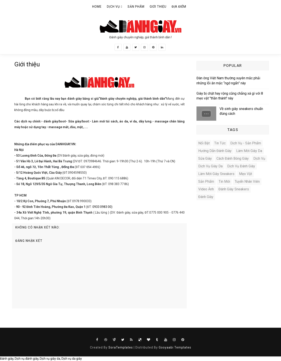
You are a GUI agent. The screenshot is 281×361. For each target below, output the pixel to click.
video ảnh (206, 189)
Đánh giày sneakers (233, 189)
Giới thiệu (158, 6)
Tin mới (224, 181)
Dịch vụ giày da (210, 166)
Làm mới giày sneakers (216, 174)
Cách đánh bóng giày (232, 158)
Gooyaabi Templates (175, 347)
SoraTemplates (120, 347)
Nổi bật (204, 143)
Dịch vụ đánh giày (241, 166)
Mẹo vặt (245, 174)
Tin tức (220, 143)
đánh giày (205, 197)
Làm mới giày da (249, 151)
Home (97, 6)
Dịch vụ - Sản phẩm (245, 143)
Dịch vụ (113, 6)
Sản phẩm (136, 6)
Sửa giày (205, 158)
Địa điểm (179, 6)
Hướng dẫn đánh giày (215, 151)
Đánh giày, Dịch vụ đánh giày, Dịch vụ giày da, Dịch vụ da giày (41, 358)
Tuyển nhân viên (247, 181)
